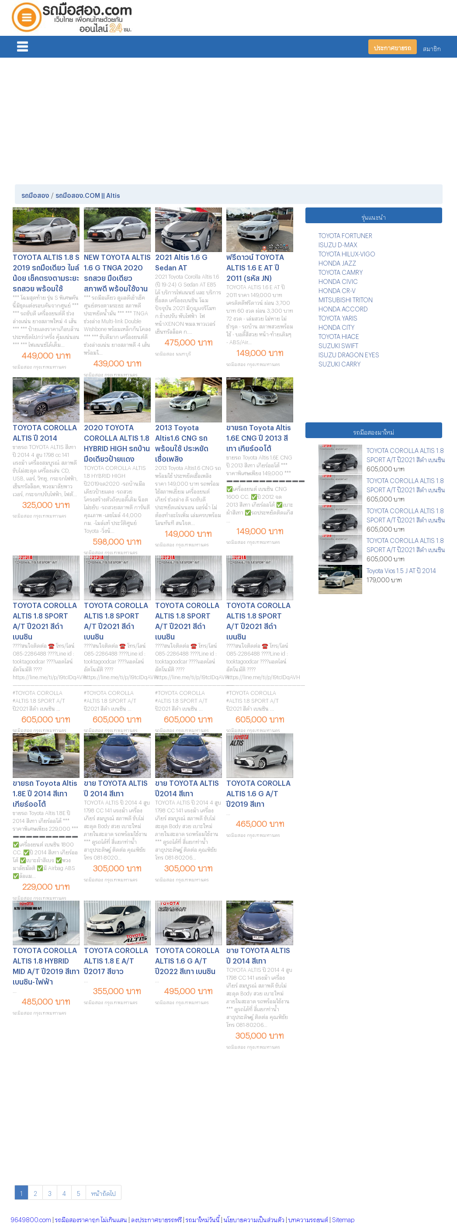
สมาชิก (432, 47)
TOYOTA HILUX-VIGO (347, 252)
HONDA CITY (336, 326)
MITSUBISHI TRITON (346, 298)
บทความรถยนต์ (308, 1218)
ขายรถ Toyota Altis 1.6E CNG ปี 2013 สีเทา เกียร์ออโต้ (258, 436)
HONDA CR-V (337, 289)
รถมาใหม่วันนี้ (203, 1218)
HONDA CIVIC (338, 280)
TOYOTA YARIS (338, 316)
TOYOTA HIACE (339, 335)
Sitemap (343, 1218)
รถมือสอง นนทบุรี (173, 353)
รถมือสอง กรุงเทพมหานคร (39, 366)
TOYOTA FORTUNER (345, 234)
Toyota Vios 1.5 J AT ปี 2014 (401, 569)
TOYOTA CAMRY (341, 271)
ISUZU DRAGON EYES (349, 353)
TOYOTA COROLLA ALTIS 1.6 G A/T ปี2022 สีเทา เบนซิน (187, 959)
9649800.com (30, 1218)
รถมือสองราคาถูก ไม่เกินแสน (91, 1218)
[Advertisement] (228, 119)
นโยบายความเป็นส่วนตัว (254, 1218)
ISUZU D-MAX (338, 243)
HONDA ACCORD (343, 307)
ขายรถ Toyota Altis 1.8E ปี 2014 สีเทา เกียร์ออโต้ (45, 792)
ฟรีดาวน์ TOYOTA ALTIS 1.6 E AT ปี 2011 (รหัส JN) (255, 266)
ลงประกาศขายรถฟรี (156, 1218)
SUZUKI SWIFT (338, 344)
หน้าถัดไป (103, 1192)
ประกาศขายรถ (392, 46)
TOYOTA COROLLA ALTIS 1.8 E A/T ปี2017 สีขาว (116, 959)
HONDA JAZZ (337, 261)
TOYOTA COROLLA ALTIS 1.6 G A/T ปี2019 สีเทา (258, 792)
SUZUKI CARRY (339, 362)
